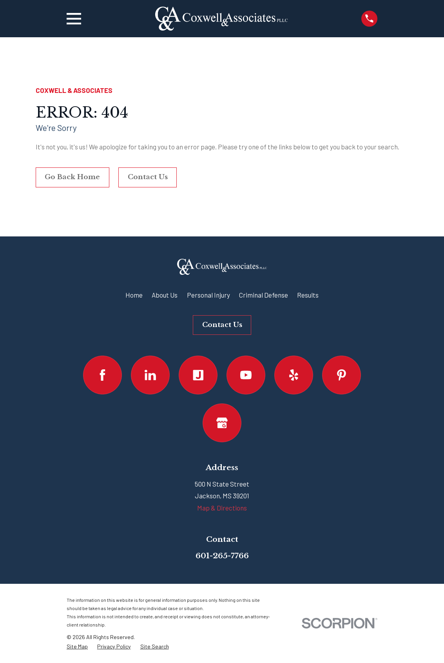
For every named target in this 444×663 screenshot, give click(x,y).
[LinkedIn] (150, 375)
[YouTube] (246, 375)
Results (308, 295)
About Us (165, 295)
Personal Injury (208, 295)
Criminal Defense (263, 295)
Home (134, 295)
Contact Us (148, 177)
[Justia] (198, 375)
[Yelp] (293, 375)
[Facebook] (102, 375)
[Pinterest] (341, 375)
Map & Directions (222, 508)
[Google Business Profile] (222, 422)
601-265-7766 (222, 555)
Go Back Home (72, 177)
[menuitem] (77, 646)
